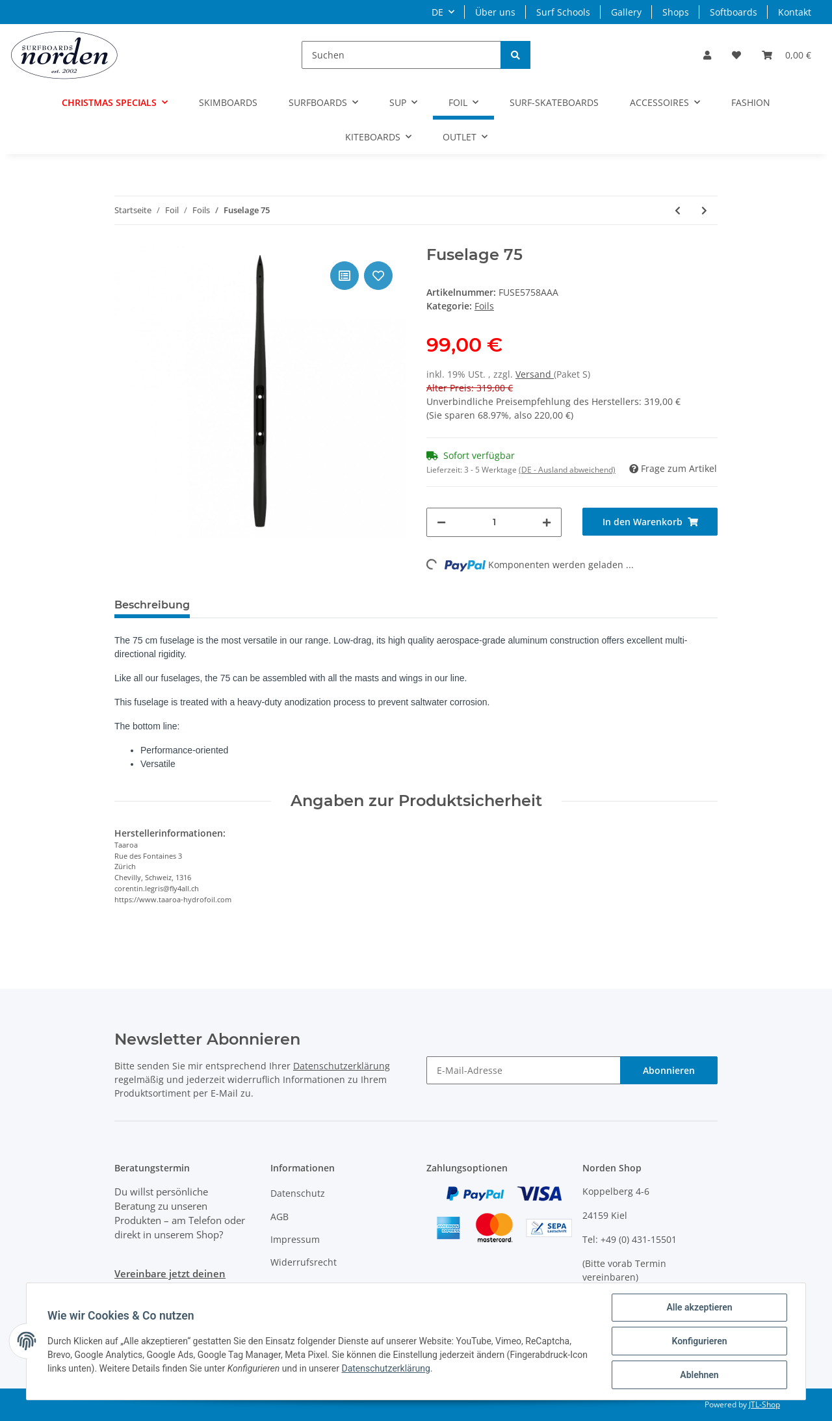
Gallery (626, 12)
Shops (675, 12)
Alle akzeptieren (699, 1307)
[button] (707, 55)
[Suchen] (401, 55)
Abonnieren (669, 1070)
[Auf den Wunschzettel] (378, 275)
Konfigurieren (699, 1341)
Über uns (495, 12)
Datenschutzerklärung (341, 1066)
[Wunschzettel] (736, 55)
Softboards (733, 12)
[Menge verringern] (441, 522)
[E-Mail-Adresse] (523, 1070)
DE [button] (437, 12)
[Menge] (494, 522)
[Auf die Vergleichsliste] (344, 275)
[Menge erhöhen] (546, 522)
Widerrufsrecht (303, 1262)
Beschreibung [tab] (152, 605)
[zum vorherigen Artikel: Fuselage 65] (677, 210)
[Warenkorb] (786, 55)
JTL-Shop (764, 1404)
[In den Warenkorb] (650, 522)
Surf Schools (563, 12)
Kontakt (794, 12)
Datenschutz (297, 1193)
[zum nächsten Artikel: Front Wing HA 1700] (704, 210)
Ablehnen (699, 1375)
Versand (534, 374)
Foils (484, 306)
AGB (279, 1216)
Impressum (295, 1239)
